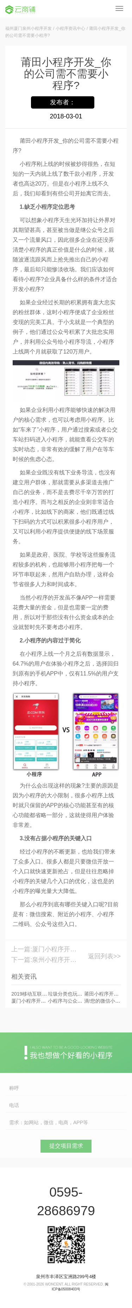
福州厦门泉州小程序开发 (28, 28)
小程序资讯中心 (70, 28)
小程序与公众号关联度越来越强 (82, 1001)
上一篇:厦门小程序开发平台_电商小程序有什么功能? (44, 949)
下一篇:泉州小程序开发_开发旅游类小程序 (44, 959)
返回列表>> (104, 956)
